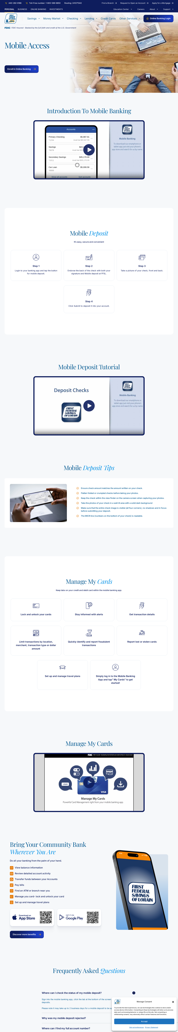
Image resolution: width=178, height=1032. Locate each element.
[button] (173, 1001)
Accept (144, 1021)
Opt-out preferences (136, 1027)
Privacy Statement (151, 1027)
